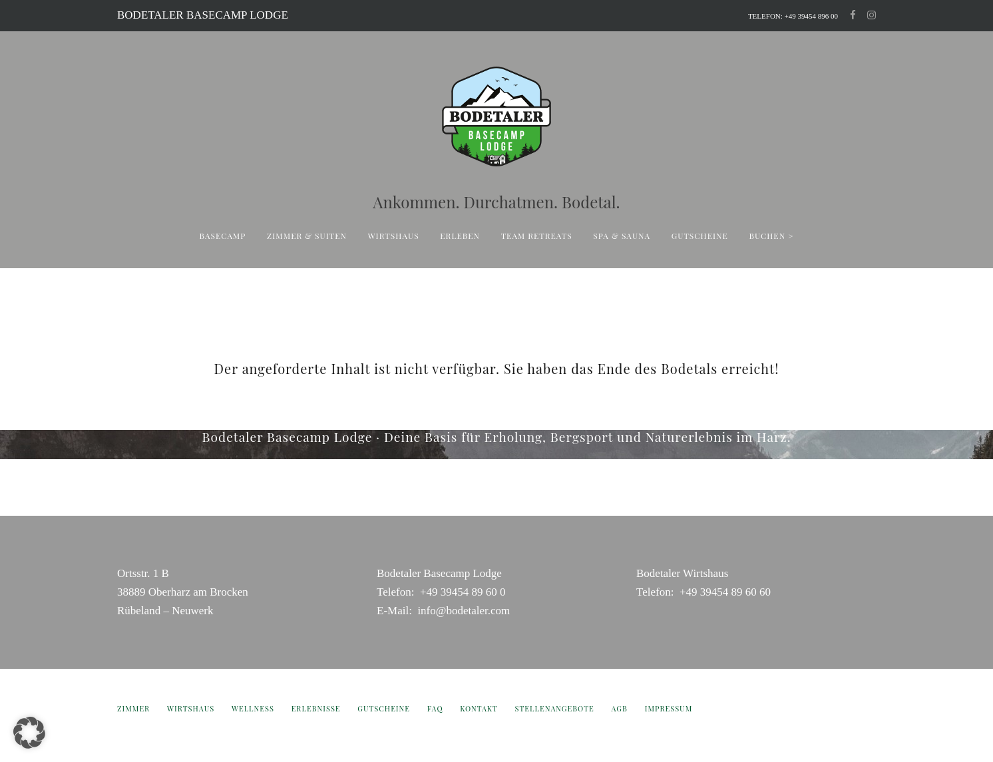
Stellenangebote (554, 708)
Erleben (460, 235)
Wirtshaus (393, 235)
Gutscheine (700, 235)
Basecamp (223, 235)
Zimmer (133, 708)
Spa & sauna (621, 235)
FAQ (435, 708)
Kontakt (479, 708)
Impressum (669, 708)
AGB (620, 708)
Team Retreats (536, 235)
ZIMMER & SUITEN (307, 235)
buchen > (771, 235)
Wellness (253, 708)
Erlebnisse (316, 708)
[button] (29, 732)
